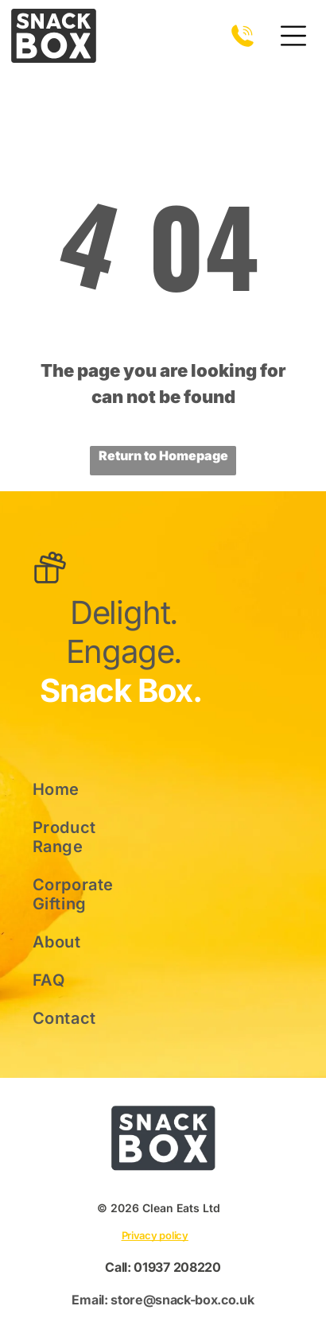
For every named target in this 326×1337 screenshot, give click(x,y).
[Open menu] (293, 36)
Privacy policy (155, 1235)
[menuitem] (85, 789)
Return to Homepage (163, 455)
